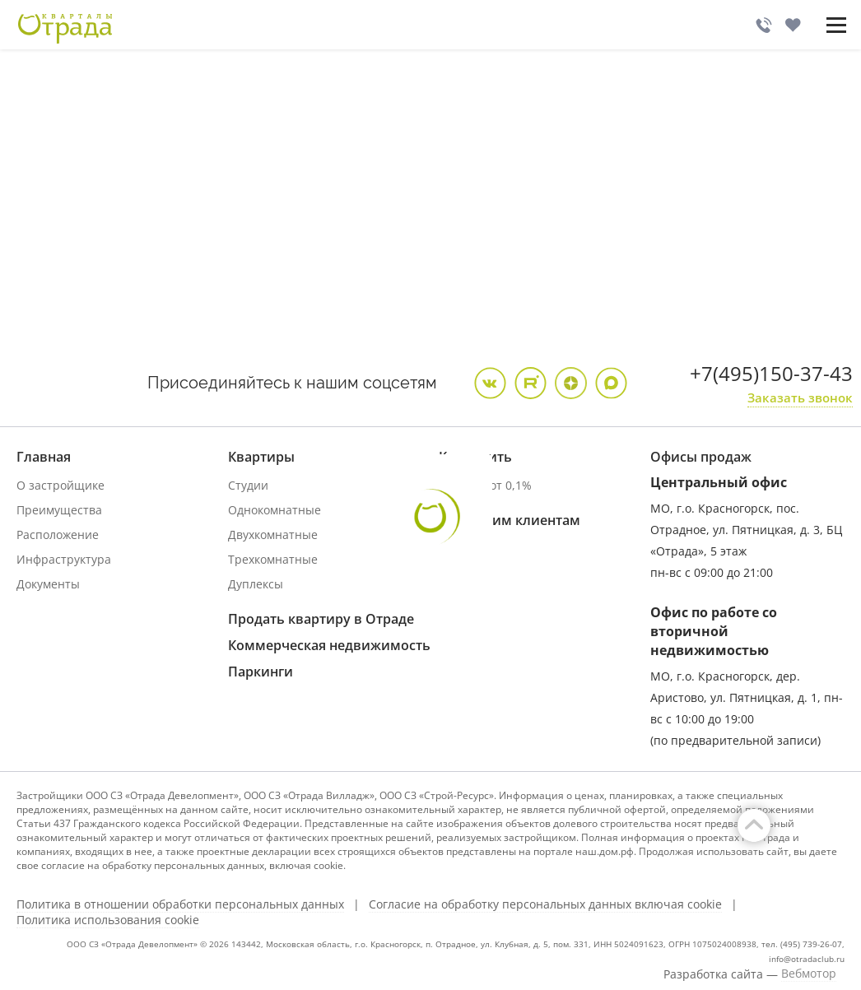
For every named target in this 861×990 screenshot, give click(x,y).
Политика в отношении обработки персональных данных (180, 904)
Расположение (57, 534)
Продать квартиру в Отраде (321, 619)
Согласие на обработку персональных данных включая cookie (545, 904)
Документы (48, 584)
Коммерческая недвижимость (329, 645)
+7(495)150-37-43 (771, 373)
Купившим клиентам (509, 520)
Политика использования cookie (107, 920)
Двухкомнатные (273, 534)
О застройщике (60, 485)
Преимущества (59, 510)
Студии (248, 485)
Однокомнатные (274, 510)
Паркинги (260, 671)
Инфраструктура (63, 559)
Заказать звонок (800, 397)
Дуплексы (255, 584)
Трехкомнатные (273, 559)
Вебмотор (808, 973)
